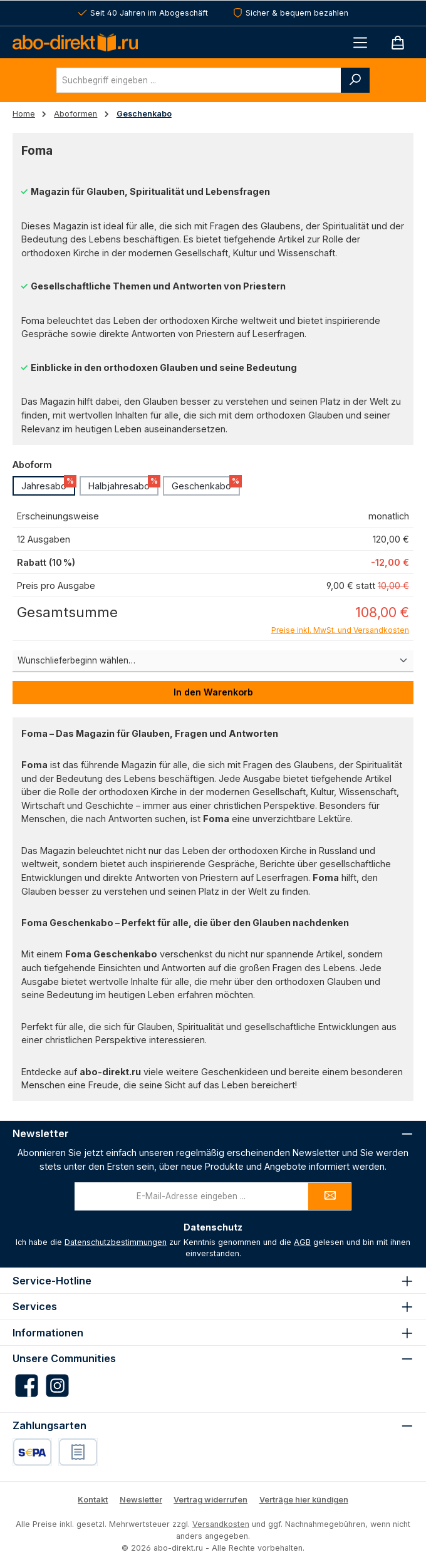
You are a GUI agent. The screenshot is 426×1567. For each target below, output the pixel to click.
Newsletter (141, 1499)
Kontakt (93, 1499)
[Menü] (360, 42)
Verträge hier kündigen (303, 1499)
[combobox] (198, 80)
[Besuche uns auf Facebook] (27, 1386)
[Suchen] (355, 80)
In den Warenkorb (213, 692)
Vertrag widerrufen (210, 1499)
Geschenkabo (206, 483)
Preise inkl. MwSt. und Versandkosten (340, 630)
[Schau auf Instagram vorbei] (57, 1386)
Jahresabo (48, 483)
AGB (302, 1242)
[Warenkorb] (397, 42)
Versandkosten (220, 1524)
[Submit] (329, 1196)
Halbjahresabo (123, 483)
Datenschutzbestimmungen (116, 1242)
